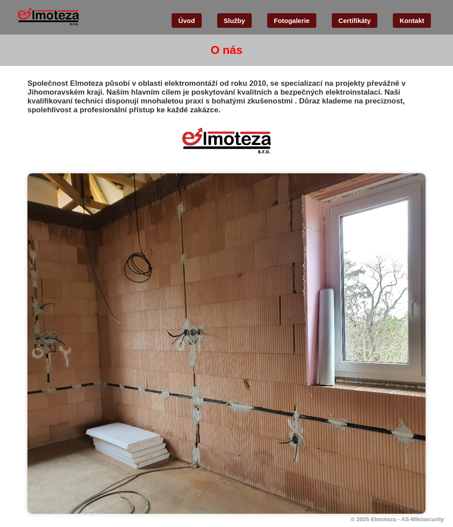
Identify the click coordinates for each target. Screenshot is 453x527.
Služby (234, 20)
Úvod (186, 20)
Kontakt (411, 20)
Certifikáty (354, 20)
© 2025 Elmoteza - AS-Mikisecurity (397, 519)
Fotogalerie (292, 20)
